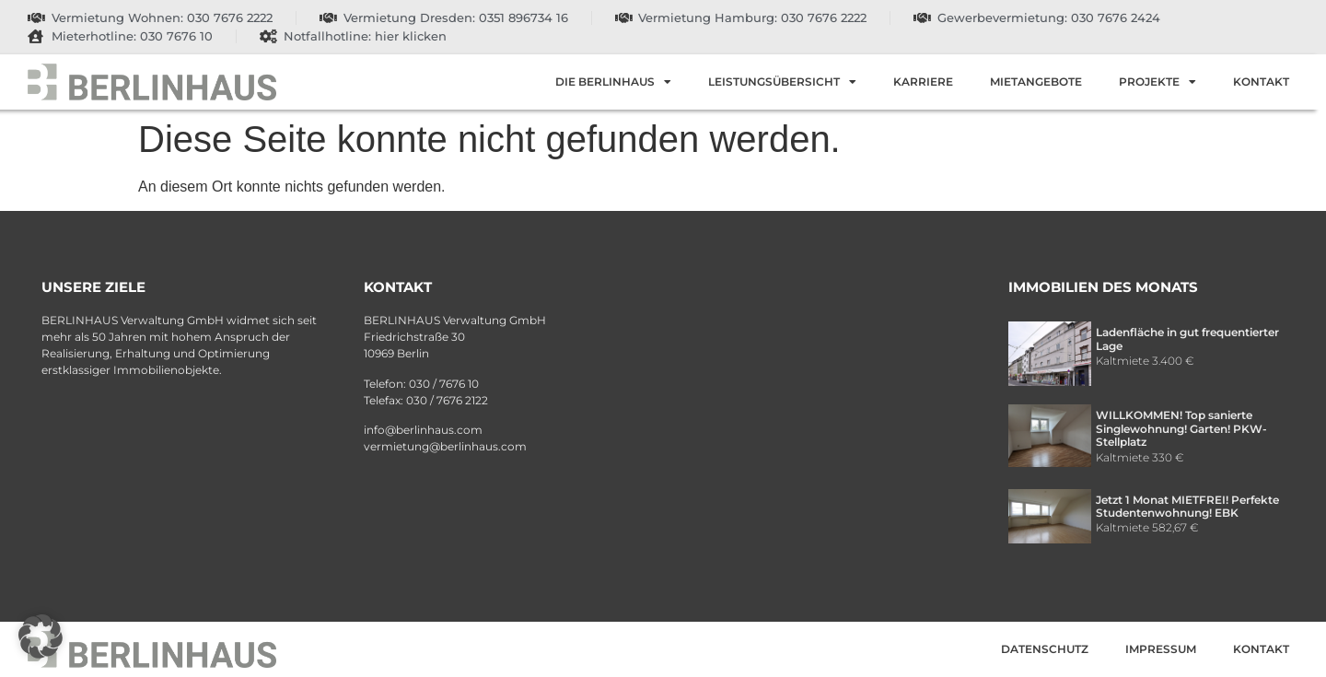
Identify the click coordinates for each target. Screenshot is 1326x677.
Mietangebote (1036, 81)
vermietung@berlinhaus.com (445, 446)
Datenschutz (1044, 649)
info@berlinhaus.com (423, 430)
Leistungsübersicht (782, 82)
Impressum (1160, 649)
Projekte (1157, 82)
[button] (40, 636)
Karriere (923, 81)
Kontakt (1261, 81)
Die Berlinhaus (613, 82)
